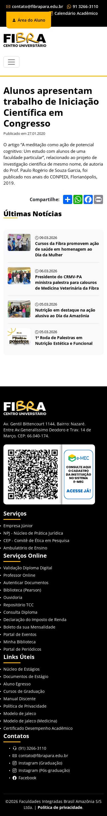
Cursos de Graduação (24, 691)
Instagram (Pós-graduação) (44, 770)
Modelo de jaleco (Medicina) (30, 721)
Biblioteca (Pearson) (22, 590)
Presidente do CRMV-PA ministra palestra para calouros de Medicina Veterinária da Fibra (67, 282)
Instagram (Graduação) (40, 763)
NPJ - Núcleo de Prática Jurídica (33, 533)
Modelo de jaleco (19, 713)
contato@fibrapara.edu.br (34, 6)
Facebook (27, 777)
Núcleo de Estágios (21, 669)
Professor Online (19, 575)
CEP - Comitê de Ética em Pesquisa (36, 540)
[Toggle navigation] (11, 62)
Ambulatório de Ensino (25, 548)
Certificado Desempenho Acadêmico (37, 728)
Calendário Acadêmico (73, 13)
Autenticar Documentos (26, 582)
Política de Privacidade (25, 706)
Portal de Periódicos (22, 649)
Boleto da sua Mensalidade (29, 627)
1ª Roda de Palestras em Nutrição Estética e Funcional (63, 340)
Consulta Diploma (20, 612)
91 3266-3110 (82, 6)
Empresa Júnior (18, 525)
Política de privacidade (60, 807)
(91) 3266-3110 (32, 748)
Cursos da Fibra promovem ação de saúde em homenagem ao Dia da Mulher (67, 249)
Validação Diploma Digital (27, 567)
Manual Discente (19, 698)
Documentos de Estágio (25, 676)
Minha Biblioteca (19, 641)
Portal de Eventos (20, 634)
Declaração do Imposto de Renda (34, 619)
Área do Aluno (28, 20)
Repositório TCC (18, 604)
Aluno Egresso (17, 684)
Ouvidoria (12, 597)
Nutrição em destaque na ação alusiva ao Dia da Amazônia (65, 312)
